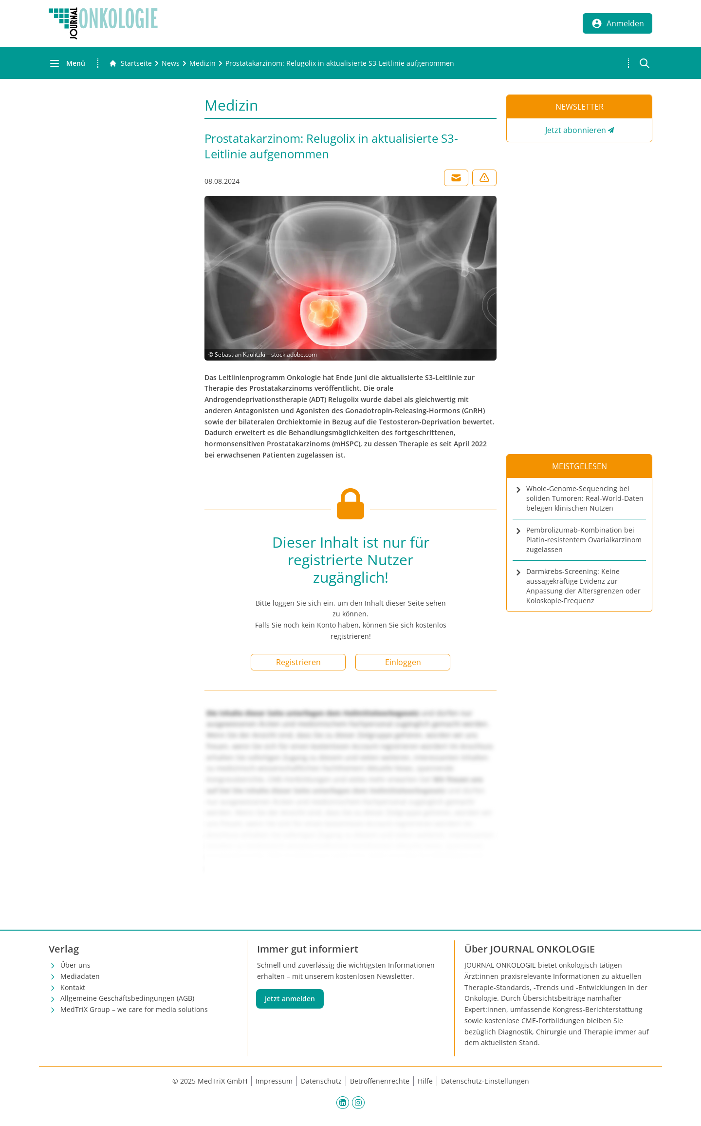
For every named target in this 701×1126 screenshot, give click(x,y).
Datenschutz (321, 1081)
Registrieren (298, 662)
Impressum (274, 1081)
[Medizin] (202, 63)
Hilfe (425, 1081)
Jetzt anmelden (290, 998)
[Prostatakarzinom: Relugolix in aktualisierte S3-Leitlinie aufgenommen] (339, 63)
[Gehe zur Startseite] (130, 63)
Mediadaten (80, 976)
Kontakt (72, 987)
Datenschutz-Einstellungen (485, 1081)
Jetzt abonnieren (575, 130)
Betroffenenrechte (379, 1081)
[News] (171, 63)
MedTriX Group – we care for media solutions (134, 1009)
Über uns (75, 965)
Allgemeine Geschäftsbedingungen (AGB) (127, 998)
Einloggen (403, 662)
